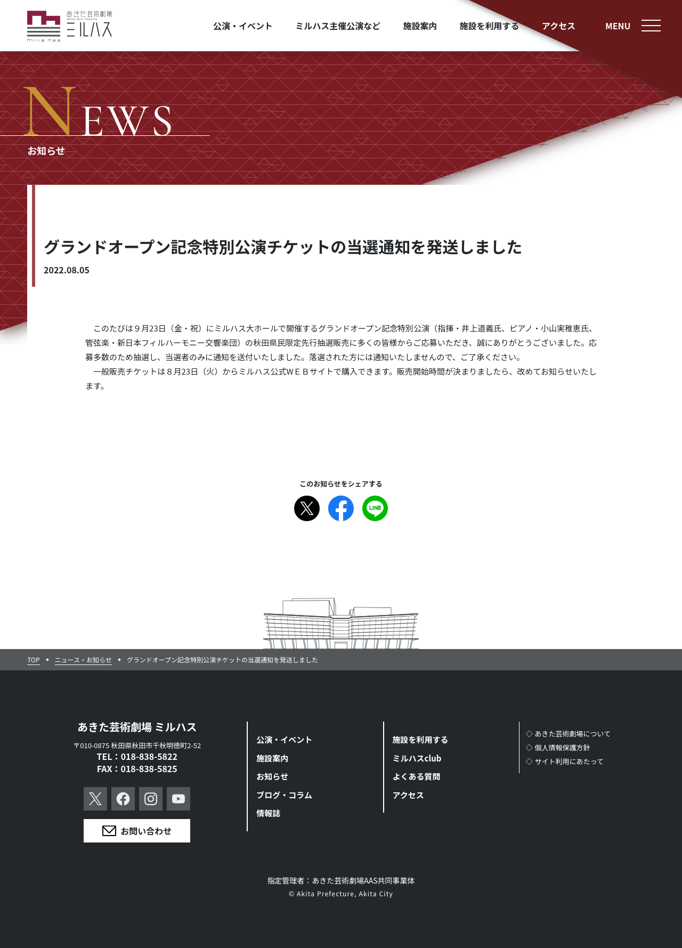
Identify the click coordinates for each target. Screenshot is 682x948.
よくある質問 (417, 776)
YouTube (178, 799)
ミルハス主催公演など (337, 25)
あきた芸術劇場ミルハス (69, 26)
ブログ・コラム (284, 794)
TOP (33, 660)
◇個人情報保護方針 (558, 747)
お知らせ (272, 776)
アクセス (408, 794)
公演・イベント (284, 739)
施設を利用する (421, 739)
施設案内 (272, 758)
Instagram (151, 799)
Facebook (341, 508)
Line (375, 508)
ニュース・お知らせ (83, 660)
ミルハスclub (417, 758)
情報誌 (268, 813)
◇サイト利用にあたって (565, 761)
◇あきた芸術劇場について (568, 733)
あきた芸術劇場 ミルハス (137, 726)
